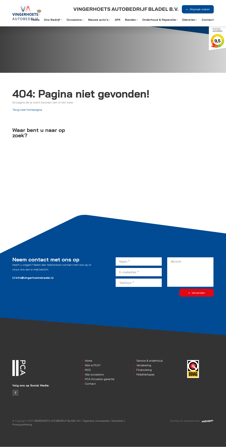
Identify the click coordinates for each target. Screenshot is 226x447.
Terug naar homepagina (27, 109)
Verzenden (199, 293)
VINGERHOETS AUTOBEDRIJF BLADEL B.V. (57, 420)
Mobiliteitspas (145, 374)
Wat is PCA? (93, 365)
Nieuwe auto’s (98, 20)
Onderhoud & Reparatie (159, 20)
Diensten (188, 20)
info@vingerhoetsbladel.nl (33, 277)
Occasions (74, 20)
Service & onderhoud (149, 360)
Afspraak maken (199, 9)
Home (35, 20)
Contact (208, 20)
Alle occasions (94, 374)
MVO (88, 370)
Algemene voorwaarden (96, 420)
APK (118, 20)
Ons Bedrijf (52, 20)
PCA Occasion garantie (99, 379)
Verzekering (143, 365)
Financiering (144, 370)
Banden (130, 20)
